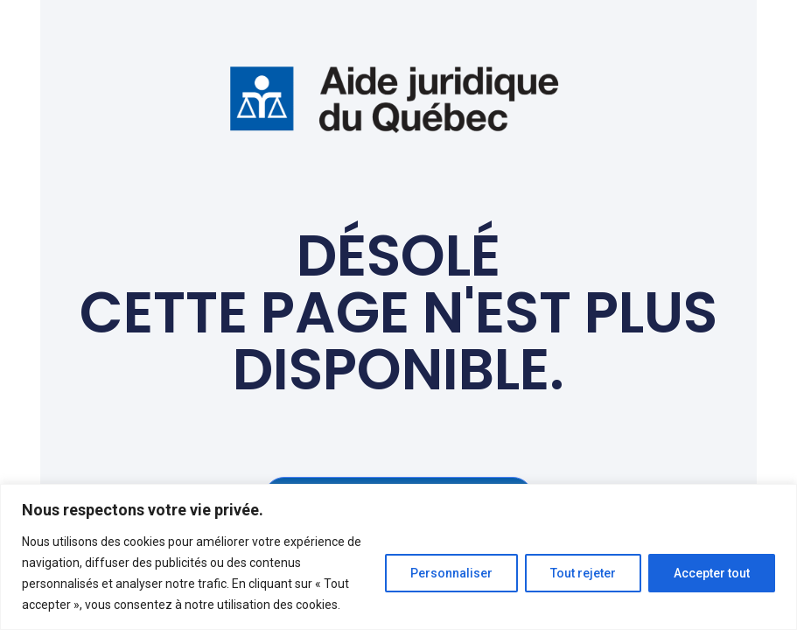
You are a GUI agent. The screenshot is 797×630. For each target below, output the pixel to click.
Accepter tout (712, 573)
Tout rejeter (583, 573)
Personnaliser (451, 573)
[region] (398, 557)
